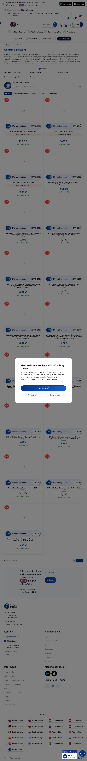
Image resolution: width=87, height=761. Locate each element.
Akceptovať (43, 388)
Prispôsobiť (55, 395)
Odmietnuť (32, 395)
